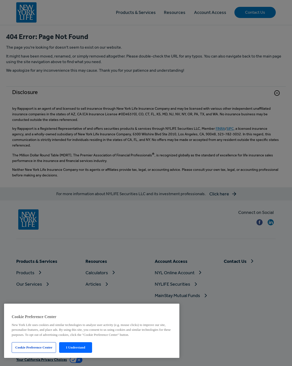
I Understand (75, 347)
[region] (91, 331)
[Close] (171, 309)
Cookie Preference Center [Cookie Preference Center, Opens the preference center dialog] (33, 347)
